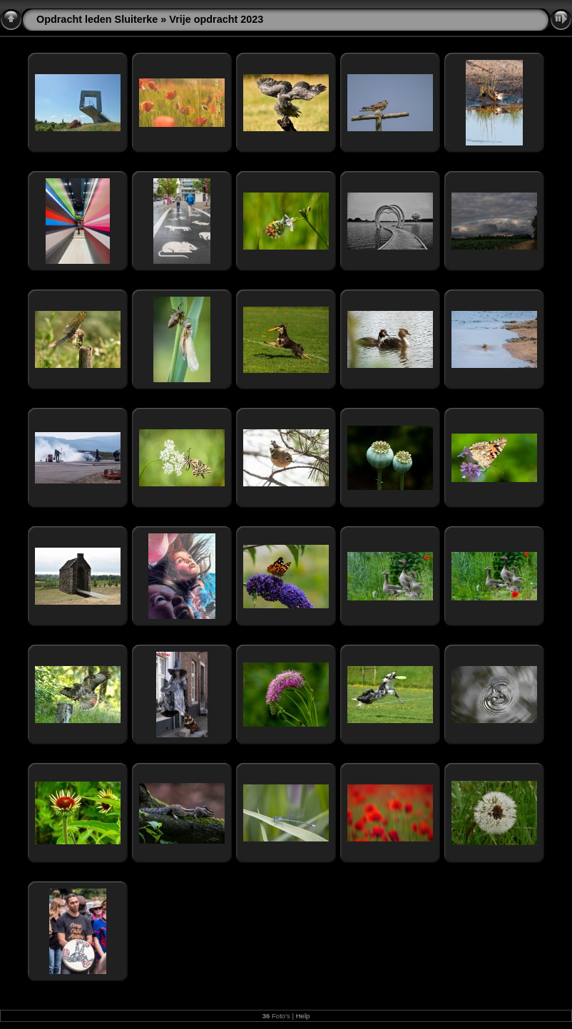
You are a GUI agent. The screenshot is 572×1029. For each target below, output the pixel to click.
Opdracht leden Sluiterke (97, 19)
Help (303, 1016)
